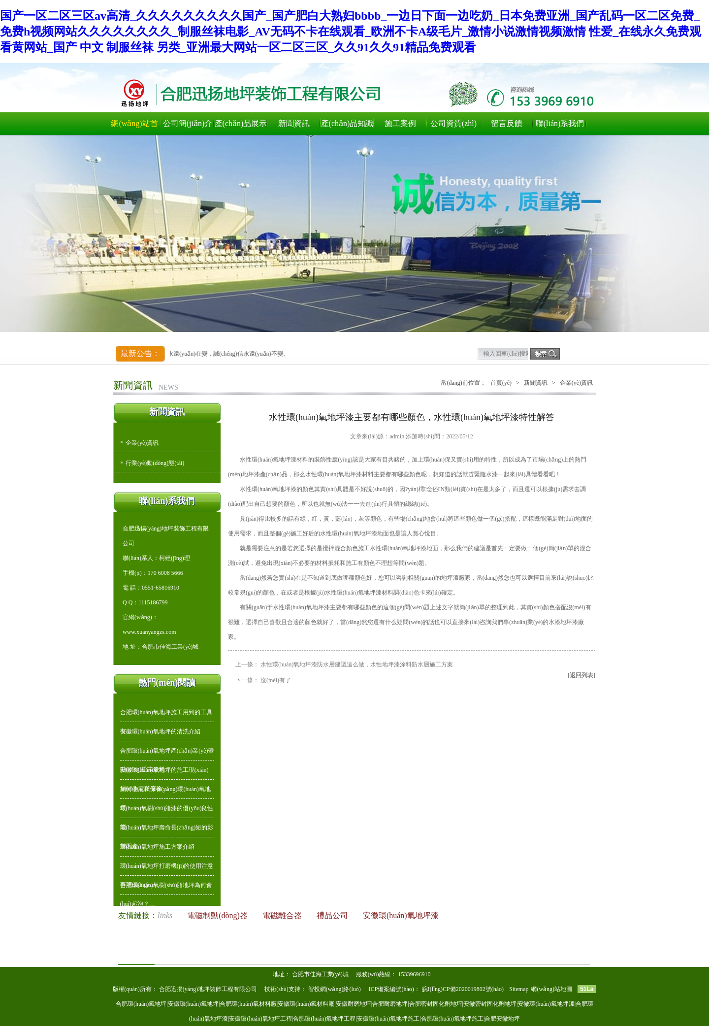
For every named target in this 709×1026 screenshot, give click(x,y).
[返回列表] (581, 675)
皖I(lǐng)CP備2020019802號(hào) (463, 989)
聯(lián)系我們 (560, 123)
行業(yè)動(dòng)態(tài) (155, 463)
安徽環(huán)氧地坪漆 (401, 915)
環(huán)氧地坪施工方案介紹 (157, 846)
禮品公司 (333, 915)
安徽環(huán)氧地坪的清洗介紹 (160, 731)
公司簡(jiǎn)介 (188, 123)
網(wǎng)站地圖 (551, 989)
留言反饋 (506, 123)
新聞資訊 (294, 123)
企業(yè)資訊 (142, 442)
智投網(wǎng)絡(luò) (334, 989)
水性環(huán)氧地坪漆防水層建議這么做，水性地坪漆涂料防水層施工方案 (356, 664)
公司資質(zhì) (453, 123)
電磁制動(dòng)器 (218, 915)
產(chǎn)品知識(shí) (347, 127)
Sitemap (518, 989)
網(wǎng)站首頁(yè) (134, 127)
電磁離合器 (283, 915)
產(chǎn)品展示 (241, 123)
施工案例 (400, 123)
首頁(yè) (501, 382)
